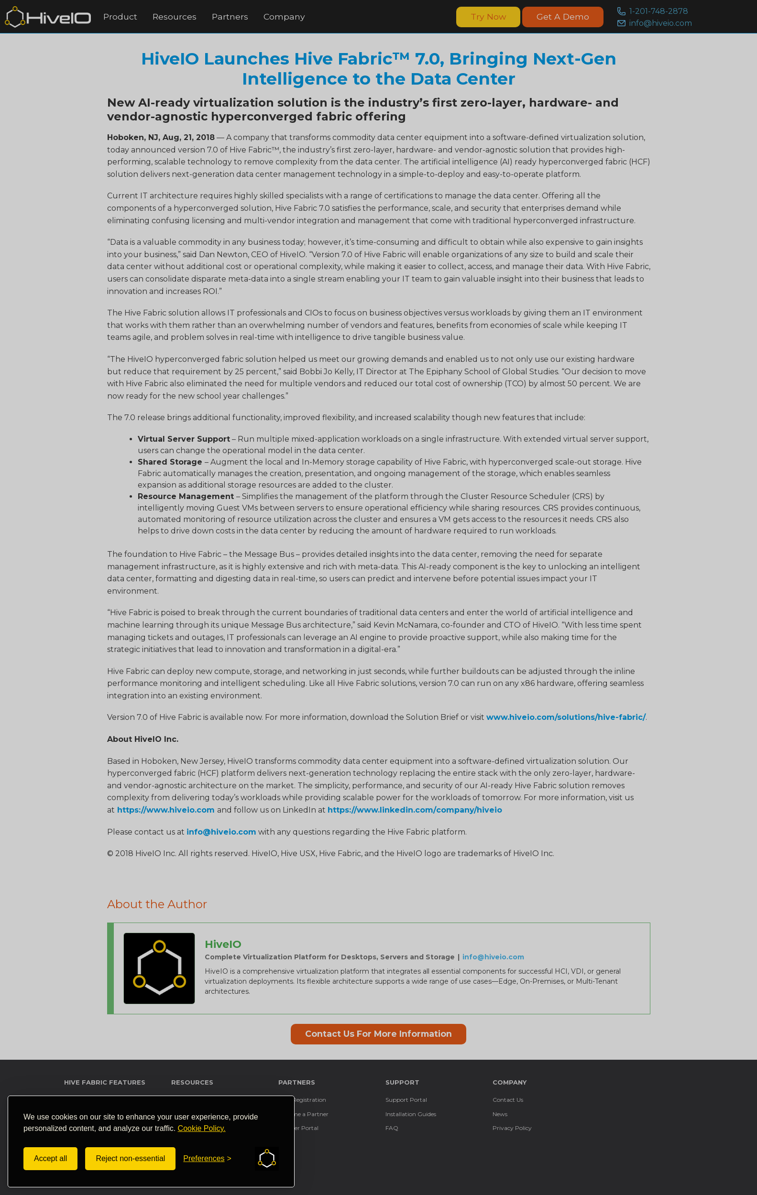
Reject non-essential (130, 1158)
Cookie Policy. (202, 1128)
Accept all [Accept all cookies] (50, 1158)
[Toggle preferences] (207, 1159)
